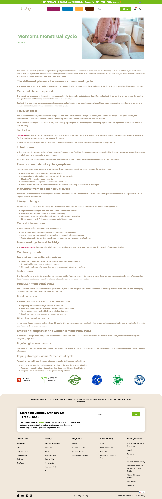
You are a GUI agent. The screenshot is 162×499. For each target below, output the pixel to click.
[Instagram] (31, 495)
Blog (99, 9)
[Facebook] (18, 495)
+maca (89, 8)
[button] (142, 2)
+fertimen (67, 8)
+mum (79, 8)
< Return (21, 42)
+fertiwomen (53, 8)
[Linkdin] (27, 495)
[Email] (22, 495)
